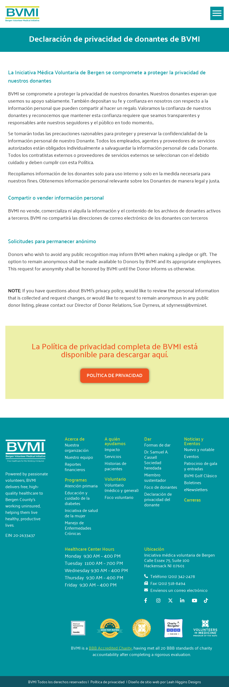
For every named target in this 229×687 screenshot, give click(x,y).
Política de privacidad (107, 681)
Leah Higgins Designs (184, 681)
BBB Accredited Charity (110, 647)
